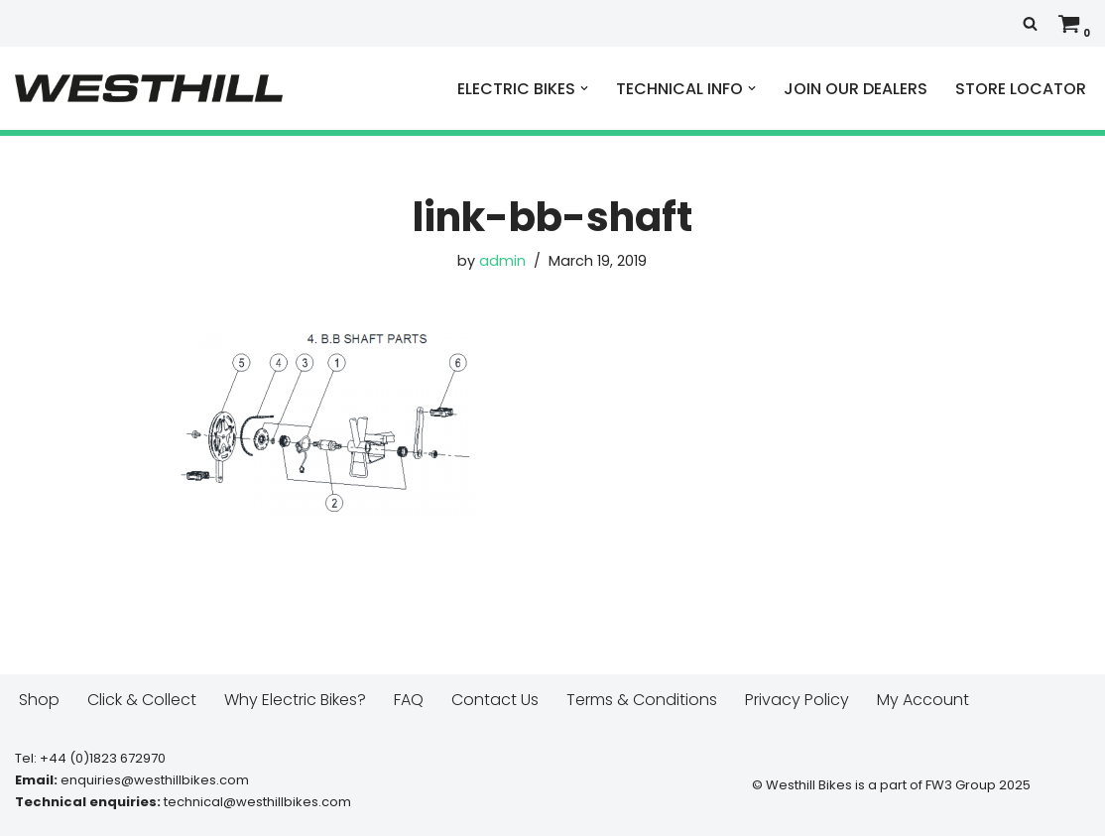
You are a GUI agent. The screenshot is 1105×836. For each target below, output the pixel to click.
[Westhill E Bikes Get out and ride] (149, 88)
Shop (39, 699)
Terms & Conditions (641, 699)
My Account (923, 699)
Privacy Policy (797, 699)
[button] (584, 88)
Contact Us (495, 699)
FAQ (409, 699)
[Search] (1030, 23)
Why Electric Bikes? (295, 699)
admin (502, 261)
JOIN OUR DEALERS (855, 88)
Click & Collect (141, 699)
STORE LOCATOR (1020, 88)
